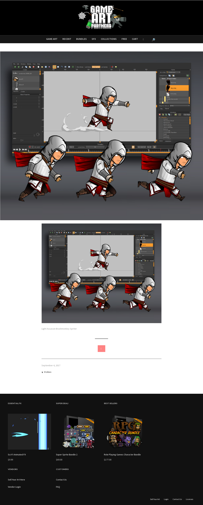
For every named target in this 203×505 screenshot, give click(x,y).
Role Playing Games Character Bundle (122, 454)
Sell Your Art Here (16, 479)
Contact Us (61, 479)
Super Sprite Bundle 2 (66, 454)
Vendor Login (14, 486)
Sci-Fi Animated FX (17, 454)
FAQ (58, 486)
